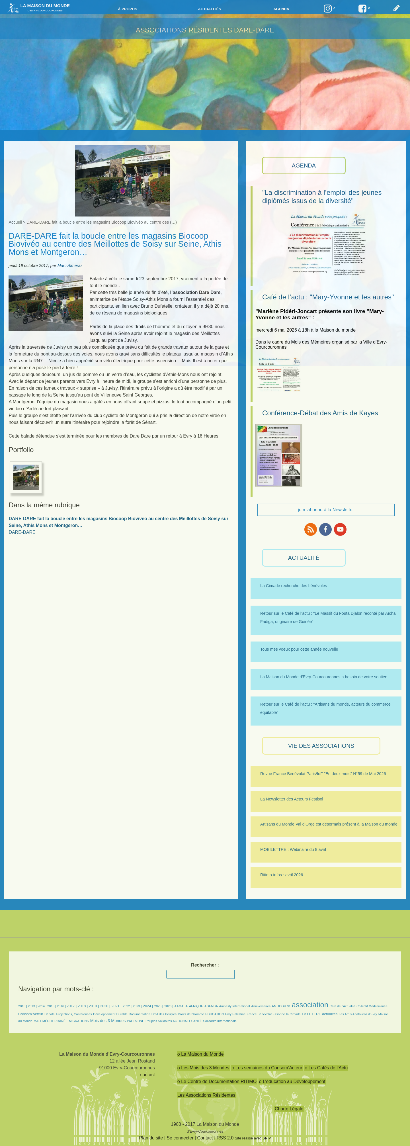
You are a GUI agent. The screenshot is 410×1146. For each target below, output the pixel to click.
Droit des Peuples (164, 1014)
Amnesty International (234, 1006)
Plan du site (151, 1137)
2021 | (117, 1006)
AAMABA (181, 1006)
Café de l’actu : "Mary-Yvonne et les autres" (328, 297)
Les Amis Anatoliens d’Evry (358, 1014)
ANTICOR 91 (281, 1006)
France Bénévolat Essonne (266, 1014)
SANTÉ (196, 1021)
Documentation (139, 1014)
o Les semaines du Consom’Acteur (267, 1067)
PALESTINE (135, 1021)
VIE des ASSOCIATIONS (321, 746)
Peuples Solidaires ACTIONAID (167, 1021)
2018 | (83, 1006)
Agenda (281, 9)
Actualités (209, 9)
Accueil (15, 222)
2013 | (33, 1006)
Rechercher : (205, 965)
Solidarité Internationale (220, 1021)
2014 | (42, 1006)
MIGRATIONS (79, 1021)
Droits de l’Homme (191, 1014)
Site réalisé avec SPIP (253, 1138)
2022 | (127, 1006)
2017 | (72, 1006)
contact (147, 1074)
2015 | (52, 1006)
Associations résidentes (184, 30)
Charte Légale (289, 1108)
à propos (127, 9)
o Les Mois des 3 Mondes (203, 1067)
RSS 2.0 (225, 1137)
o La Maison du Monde (200, 1054)
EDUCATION (214, 1014)
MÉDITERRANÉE (55, 1021)
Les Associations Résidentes (206, 1095)
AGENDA (304, 165)
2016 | (62, 1006)
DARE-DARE (254, 30)
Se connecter (180, 1137)
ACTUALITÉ (303, 558)
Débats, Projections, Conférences (68, 1014)
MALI (37, 1021)
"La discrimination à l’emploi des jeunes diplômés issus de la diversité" (322, 197)
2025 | (158, 1006)
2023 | (137, 1006)
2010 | (23, 1006)
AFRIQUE (196, 1006)
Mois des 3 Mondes (108, 1020)
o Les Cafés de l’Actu (326, 1067)
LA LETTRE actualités (319, 1014)
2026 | (168, 1006)
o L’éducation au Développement (292, 1081)
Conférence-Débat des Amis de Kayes (320, 413)
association (310, 1005)
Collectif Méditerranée (372, 1006)
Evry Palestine (235, 1014)
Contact (205, 1137)
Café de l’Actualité (342, 1006)
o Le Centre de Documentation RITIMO (217, 1081)
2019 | (94, 1006)
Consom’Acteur (30, 1014)
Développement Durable (110, 1014)
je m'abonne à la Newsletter (326, 509)
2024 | (148, 1006)
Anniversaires (260, 1006)
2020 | (105, 1006)
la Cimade (293, 1014)
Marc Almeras (70, 265)
